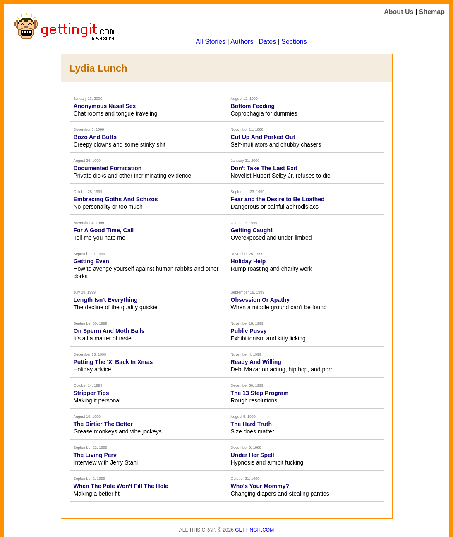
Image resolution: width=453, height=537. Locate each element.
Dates (267, 41)
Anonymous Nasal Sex (105, 106)
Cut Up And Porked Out (263, 137)
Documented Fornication (108, 168)
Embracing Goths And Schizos (116, 199)
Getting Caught (252, 230)
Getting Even (91, 261)
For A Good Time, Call (104, 230)
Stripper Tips (91, 393)
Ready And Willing (256, 362)
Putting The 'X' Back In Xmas (113, 362)
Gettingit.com (254, 530)
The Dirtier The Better (103, 424)
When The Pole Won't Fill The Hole (121, 486)
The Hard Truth (251, 424)
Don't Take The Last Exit (264, 168)
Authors (241, 41)
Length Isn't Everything (106, 299)
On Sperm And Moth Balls (109, 330)
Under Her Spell (252, 455)
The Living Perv (95, 455)
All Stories (210, 41)
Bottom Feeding (253, 106)
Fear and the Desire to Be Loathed (278, 199)
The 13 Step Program (260, 393)
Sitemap (432, 11)
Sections (294, 41)
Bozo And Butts (95, 137)
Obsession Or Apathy (260, 299)
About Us (398, 11)
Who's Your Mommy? (260, 486)
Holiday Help (248, 261)
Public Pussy (249, 330)
